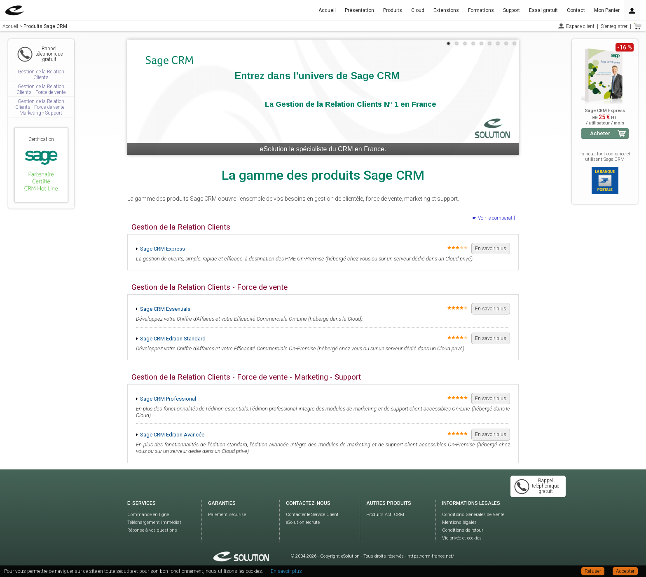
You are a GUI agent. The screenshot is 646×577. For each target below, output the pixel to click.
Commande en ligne (148, 514)
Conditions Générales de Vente (473, 514)
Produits (392, 10)
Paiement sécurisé (227, 514)
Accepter (625, 571)
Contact (576, 10)
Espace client (580, 26)
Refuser (593, 571)
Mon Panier (607, 10)
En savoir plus (490, 248)
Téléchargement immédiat (154, 522)
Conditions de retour (462, 530)
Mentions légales (459, 522)
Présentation (359, 10)
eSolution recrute (303, 522)
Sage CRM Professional (168, 399)
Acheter (600, 133)
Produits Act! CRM (385, 514)
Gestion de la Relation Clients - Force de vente (41, 89)
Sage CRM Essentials (165, 309)
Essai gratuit (543, 10)
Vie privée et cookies (462, 538)
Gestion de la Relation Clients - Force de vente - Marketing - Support (41, 107)
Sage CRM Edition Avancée (172, 435)
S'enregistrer (614, 26)
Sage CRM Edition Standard (173, 338)
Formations (481, 10)
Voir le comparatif (496, 218)
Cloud (417, 10)
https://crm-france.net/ (430, 556)
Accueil (327, 10)
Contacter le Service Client (312, 514)
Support (511, 10)
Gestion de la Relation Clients (41, 74)
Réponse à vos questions (152, 530)
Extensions (446, 10)
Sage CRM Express (162, 249)
